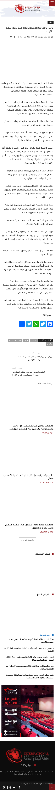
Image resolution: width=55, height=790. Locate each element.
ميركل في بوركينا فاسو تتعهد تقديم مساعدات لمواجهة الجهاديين (35, 356)
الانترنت (34, 340)
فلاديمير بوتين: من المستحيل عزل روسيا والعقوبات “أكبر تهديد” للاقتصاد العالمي (31, 427)
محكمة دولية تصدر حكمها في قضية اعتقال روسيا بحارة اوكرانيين (29, 526)
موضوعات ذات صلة (46, 383)
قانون (49, 344)
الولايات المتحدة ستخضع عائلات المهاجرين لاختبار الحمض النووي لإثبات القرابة (30, 371)
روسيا (26, 340)
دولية (50, 22)
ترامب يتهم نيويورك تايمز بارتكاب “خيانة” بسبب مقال (29, 477)
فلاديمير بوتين (15, 340)
